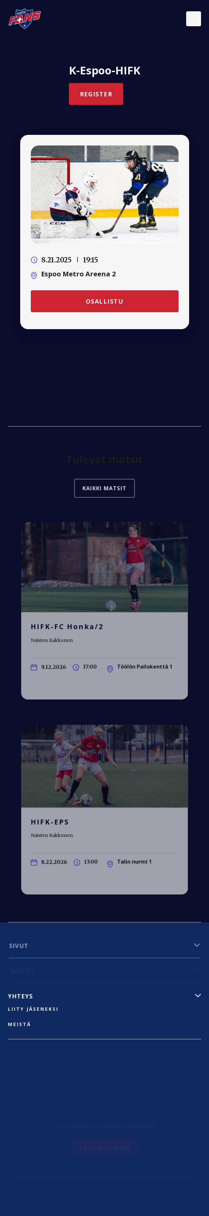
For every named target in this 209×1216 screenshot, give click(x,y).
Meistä (19, 1024)
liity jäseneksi (33, 1009)
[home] (24, 19)
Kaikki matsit (104, 490)
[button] (193, 18)
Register (96, 94)
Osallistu (104, 301)
